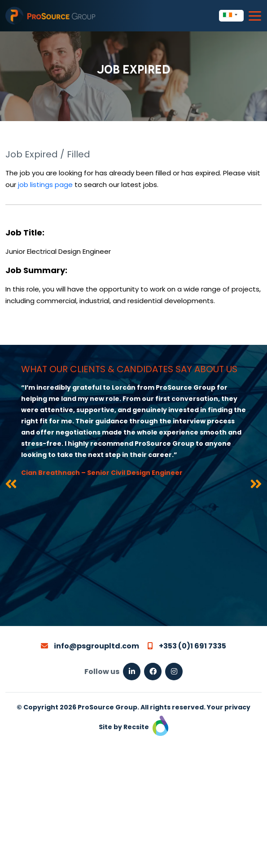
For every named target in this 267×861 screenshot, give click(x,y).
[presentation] (11, 485)
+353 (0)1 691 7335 (187, 646)
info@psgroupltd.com (90, 646)
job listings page (45, 184)
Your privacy (228, 707)
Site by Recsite (133, 726)
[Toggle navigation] (255, 16)
